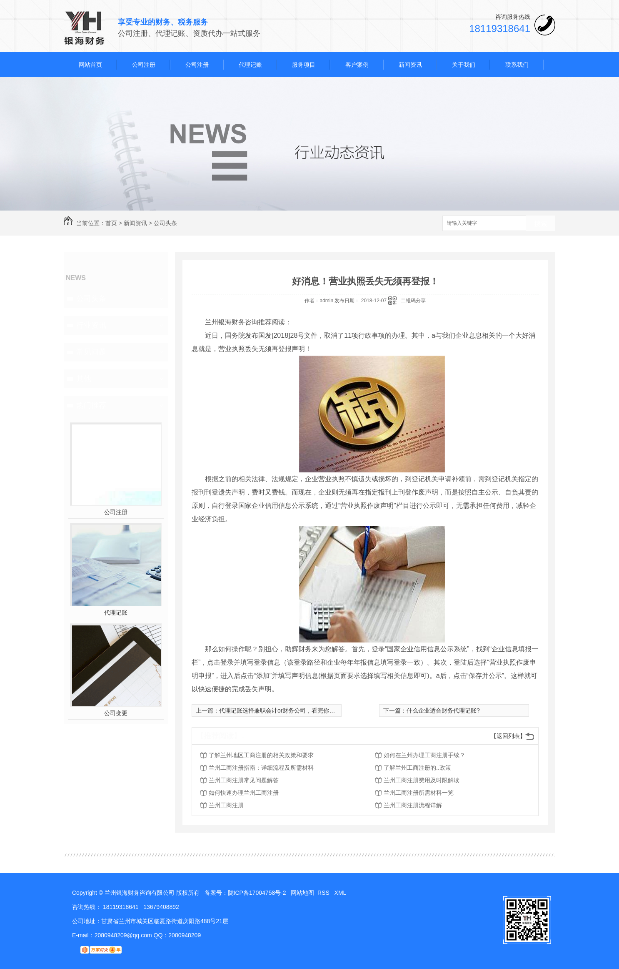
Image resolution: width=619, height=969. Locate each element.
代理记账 (250, 64)
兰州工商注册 (226, 805)
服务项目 (303, 64)
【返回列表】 (508, 736)
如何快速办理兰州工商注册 (244, 792)
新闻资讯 (410, 64)
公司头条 (165, 223)
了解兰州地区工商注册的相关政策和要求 (261, 755)
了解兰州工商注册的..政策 (417, 767)
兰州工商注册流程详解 (413, 805)
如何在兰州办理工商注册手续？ (424, 755)
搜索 (540, 223)
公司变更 (115, 713)
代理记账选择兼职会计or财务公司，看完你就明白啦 (285, 710)
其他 (83, 378)
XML (341, 892)
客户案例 (357, 64)
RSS (324, 892)
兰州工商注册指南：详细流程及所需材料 (261, 767)
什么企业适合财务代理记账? (443, 710)
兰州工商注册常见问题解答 (244, 780)
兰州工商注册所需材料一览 (419, 792)
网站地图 (302, 892)
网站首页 (90, 64)
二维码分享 (413, 301)
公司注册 (143, 64)
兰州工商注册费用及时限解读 (421, 780)
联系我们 (517, 64)
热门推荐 (91, 405)
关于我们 (463, 64)
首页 (111, 223)
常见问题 (91, 352)
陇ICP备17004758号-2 (257, 892)
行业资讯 (91, 325)
